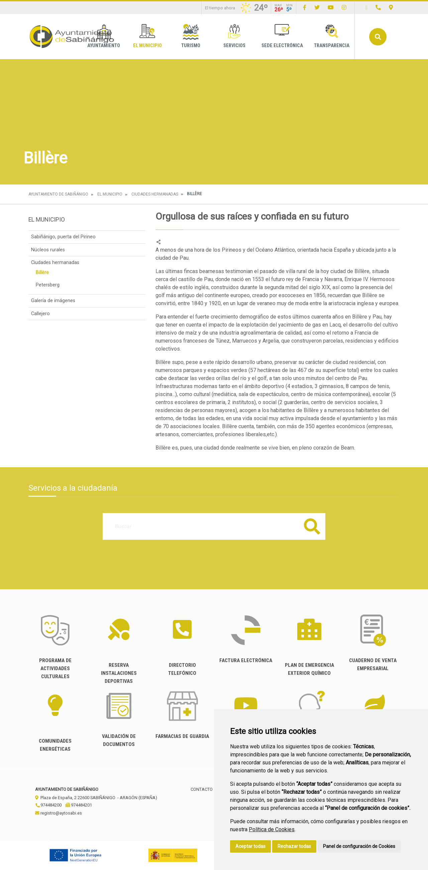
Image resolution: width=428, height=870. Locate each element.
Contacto (202, 789)
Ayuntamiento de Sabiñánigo (58, 194)
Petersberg (48, 285)
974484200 (48, 804)
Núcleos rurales (48, 250)
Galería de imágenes (53, 300)
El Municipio (147, 36)
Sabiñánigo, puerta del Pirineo (63, 237)
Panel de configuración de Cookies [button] (359, 846)
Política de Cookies (272, 829)
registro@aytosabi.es (58, 813)
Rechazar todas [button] (294, 846)
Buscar (378, 36)
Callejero (40, 314)
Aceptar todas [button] (250, 846)
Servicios (234, 36)
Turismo (190, 36)
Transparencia (331, 36)
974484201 (79, 804)
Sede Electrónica (282, 36)
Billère (42, 272)
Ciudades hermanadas (154, 194)
